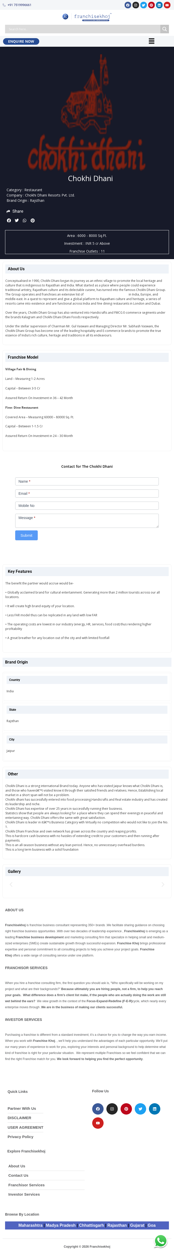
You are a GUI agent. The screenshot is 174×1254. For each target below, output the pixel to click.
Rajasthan (117, 1225)
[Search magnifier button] (164, 29)
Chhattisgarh (91, 1225)
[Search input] (84, 29)
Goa (152, 1225)
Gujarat (137, 1225)
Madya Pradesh (60, 1225)
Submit (26, 535)
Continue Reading (107, 955)
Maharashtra (30, 1225)
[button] (151, 41)
